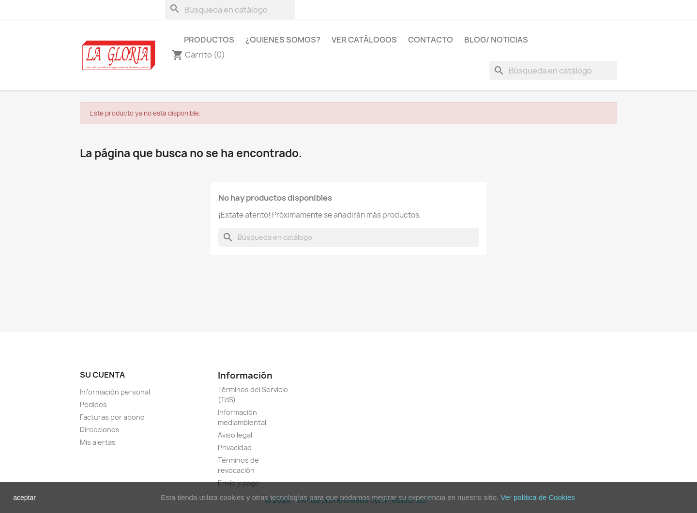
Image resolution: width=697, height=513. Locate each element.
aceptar (24, 497)
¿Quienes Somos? (282, 39)
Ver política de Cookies (537, 497)
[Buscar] (230, 9)
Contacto (430, 39)
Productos (209, 39)
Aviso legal (235, 435)
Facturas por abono (112, 417)
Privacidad (235, 447)
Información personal (115, 391)
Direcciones (100, 429)
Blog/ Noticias (496, 39)
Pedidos (93, 404)
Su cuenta (102, 374)
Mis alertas (98, 442)
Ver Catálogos (364, 39)
